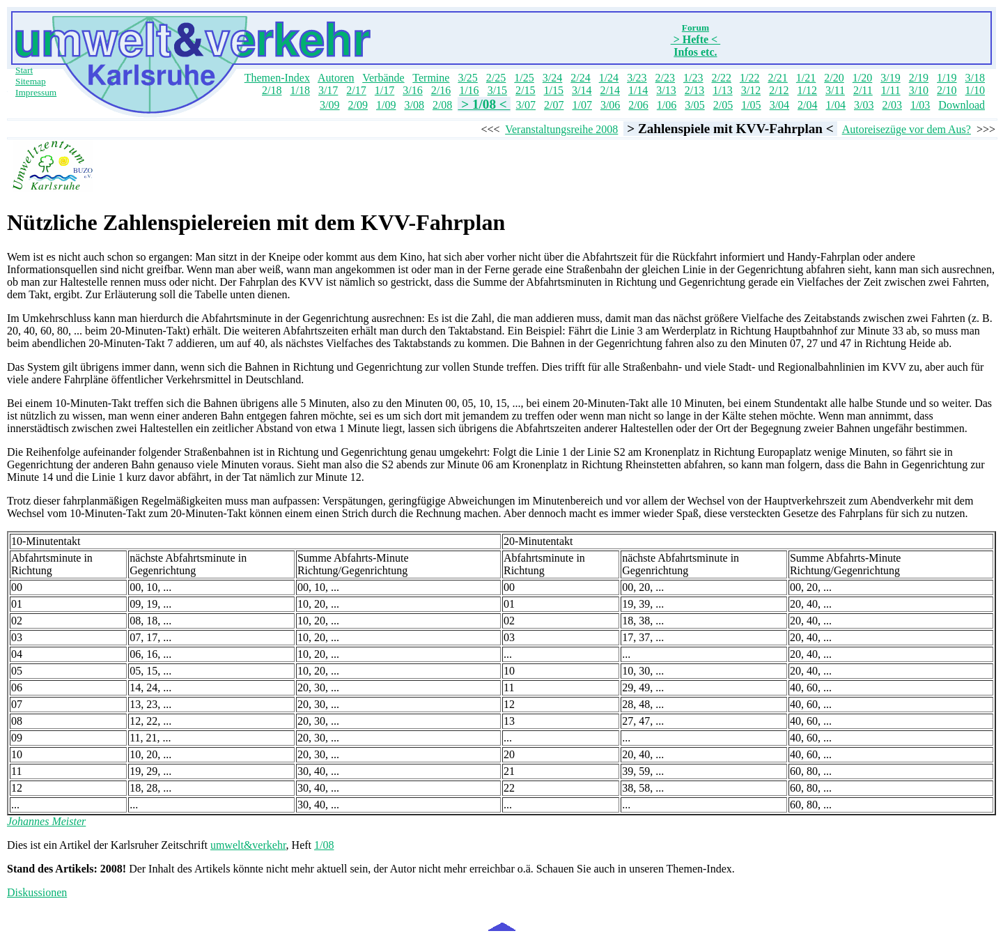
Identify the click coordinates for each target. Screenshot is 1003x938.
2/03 (891, 105)
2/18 (271, 90)
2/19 (918, 78)
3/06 (610, 105)
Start (24, 70)
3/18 (975, 78)
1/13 (722, 90)
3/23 (636, 78)
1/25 (524, 78)
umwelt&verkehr (248, 845)
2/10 (946, 90)
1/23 (693, 78)
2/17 (356, 90)
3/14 (581, 90)
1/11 (891, 90)
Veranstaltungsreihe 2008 (561, 129)
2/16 (441, 90)
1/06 (666, 105)
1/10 (975, 90)
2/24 (580, 78)
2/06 (638, 105)
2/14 (609, 90)
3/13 (666, 90)
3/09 (329, 105)
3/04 (779, 105)
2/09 (358, 105)
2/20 (833, 78)
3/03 (863, 105)
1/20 (862, 78)
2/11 (863, 90)
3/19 (890, 78)
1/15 (553, 90)
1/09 (386, 105)
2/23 (665, 78)
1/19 (946, 78)
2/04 (807, 105)
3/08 (413, 105)
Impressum (35, 92)
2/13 (694, 90)
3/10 (918, 90)
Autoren (336, 78)
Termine (430, 78)
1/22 (749, 78)
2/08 (442, 105)
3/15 (497, 90)
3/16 (412, 90)
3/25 (467, 78)
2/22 (721, 78)
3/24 (552, 78)
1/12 (807, 90)
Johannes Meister (46, 821)
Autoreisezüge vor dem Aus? (906, 129)
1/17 (384, 90)
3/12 (751, 90)
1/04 (836, 105)
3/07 (526, 105)
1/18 (299, 90)
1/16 (469, 90)
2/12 (778, 90)
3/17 (328, 90)
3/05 (694, 105)
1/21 (806, 78)
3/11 (835, 90)
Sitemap (30, 81)
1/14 (638, 90)
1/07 (581, 105)
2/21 (777, 78)
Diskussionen (37, 892)
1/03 (920, 105)
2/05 (723, 105)
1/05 (751, 105)
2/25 (496, 78)
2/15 (525, 90)
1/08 (324, 845)
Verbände (383, 78)
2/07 (553, 105)
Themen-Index (277, 78)
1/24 (609, 78)
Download (961, 105)
